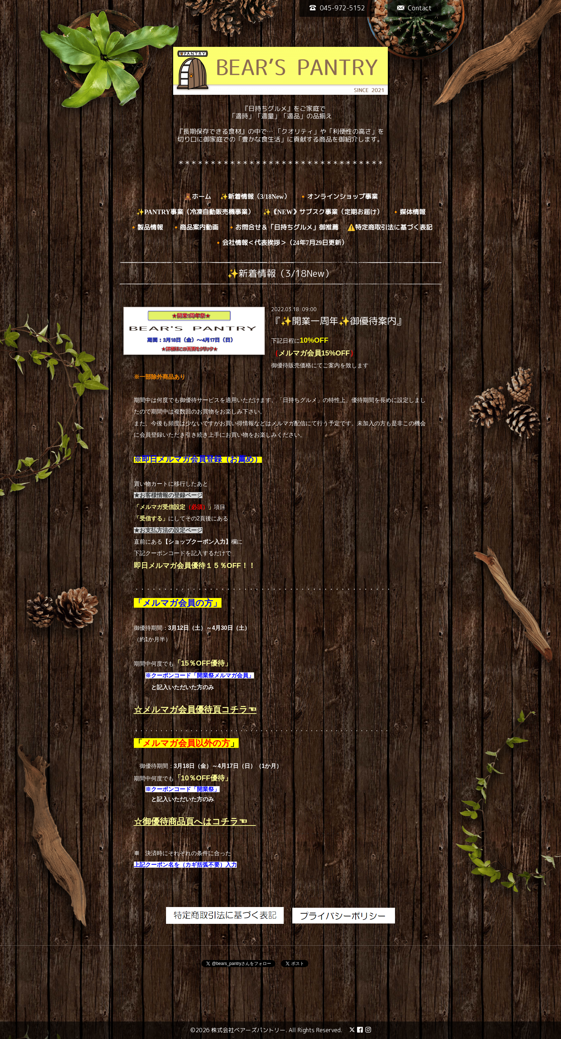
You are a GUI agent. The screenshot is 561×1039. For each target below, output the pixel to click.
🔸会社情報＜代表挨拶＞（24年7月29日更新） (281, 242)
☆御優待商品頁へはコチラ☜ (195, 821)
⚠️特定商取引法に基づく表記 (390, 227)
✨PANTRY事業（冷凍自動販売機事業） (195, 212)
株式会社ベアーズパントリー (248, 1030)
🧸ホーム (197, 196)
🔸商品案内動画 (195, 227)
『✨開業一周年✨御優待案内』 (338, 320)
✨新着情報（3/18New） (255, 196)
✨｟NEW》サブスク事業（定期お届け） (323, 212)
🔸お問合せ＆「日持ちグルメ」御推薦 (283, 227)
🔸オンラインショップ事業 (338, 196)
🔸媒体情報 (408, 212)
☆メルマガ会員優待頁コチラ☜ (195, 709)
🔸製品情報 (146, 227)
